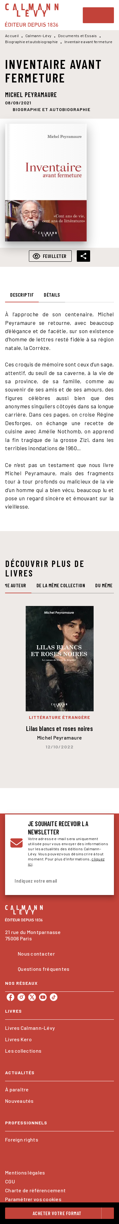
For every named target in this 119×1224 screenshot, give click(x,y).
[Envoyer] (101, 880)
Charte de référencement (35, 1190)
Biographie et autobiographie (31, 41)
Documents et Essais (77, 35)
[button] (51, 109)
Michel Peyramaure (31, 94)
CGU (10, 1181)
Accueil (12, 35)
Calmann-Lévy (38, 35)
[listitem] (10, 997)
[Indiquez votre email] (51, 881)
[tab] (22, 294)
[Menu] (98, 15)
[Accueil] (31, 15)
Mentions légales (25, 1172)
